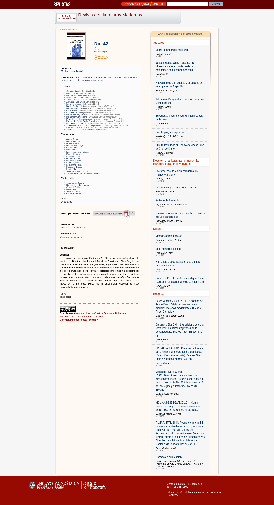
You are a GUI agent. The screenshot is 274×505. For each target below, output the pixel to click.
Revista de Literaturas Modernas (110, 15)
